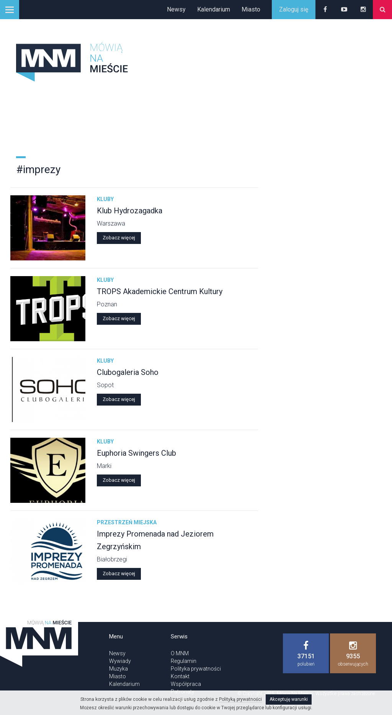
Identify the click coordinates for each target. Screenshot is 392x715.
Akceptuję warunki (289, 699)
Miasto (251, 9)
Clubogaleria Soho (127, 372)
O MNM (180, 653)
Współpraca (186, 684)
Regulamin (183, 661)
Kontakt (180, 676)
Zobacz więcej (119, 238)
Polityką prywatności (240, 699)
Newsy (176, 9)
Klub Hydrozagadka (129, 210)
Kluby (105, 199)
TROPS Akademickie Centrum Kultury (159, 291)
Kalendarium (213, 9)
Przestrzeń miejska (127, 522)
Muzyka (118, 669)
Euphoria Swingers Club (136, 453)
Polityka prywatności (196, 669)
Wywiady (120, 661)
